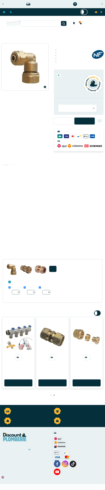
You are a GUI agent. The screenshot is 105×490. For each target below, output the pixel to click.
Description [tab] (6, 162)
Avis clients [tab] (15, 162)
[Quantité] (63, 121)
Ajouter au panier (84, 121)
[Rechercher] (63, 23)
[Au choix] (16, 292)
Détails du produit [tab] (10, 162)
